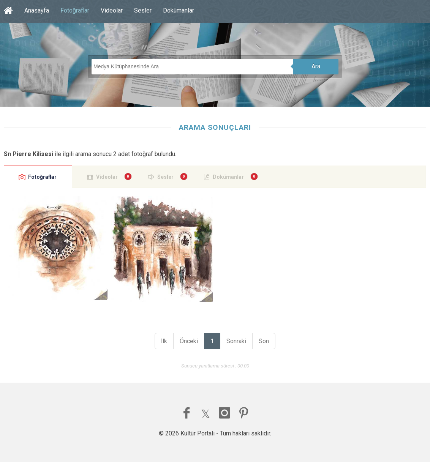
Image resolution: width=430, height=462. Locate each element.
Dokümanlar (178, 10)
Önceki (189, 341)
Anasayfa (36, 10)
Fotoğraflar (74, 10)
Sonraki (236, 341)
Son (264, 341)
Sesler (143, 10)
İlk (164, 341)
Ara (315, 66)
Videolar (112, 10)
